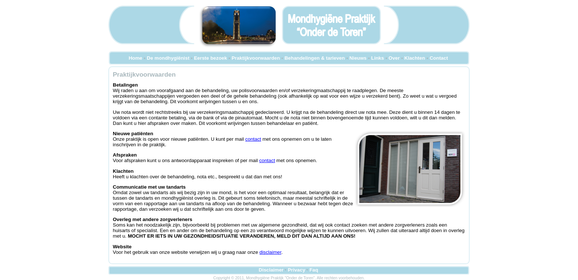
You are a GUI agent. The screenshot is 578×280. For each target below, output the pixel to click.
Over (394, 58)
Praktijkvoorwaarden (255, 58)
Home (135, 58)
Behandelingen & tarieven (315, 58)
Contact (438, 58)
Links (377, 58)
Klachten (414, 58)
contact (253, 139)
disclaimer (270, 252)
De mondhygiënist (168, 58)
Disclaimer (271, 270)
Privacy (296, 270)
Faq (313, 270)
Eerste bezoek (210, 58)
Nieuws (358, 58)
